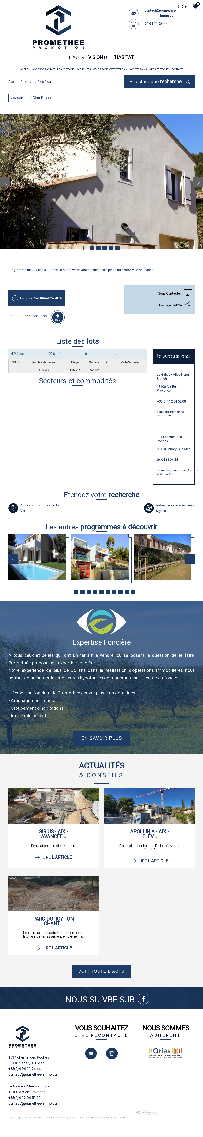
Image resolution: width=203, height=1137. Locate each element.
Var (22, 511)
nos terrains (138, 69)
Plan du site (83, 1117)
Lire (53, 857)
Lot (26, 82)
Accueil (25, 69)
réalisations (65, 69)
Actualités (83, 69)
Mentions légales (100, 1117)
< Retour (17, 98)
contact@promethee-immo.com (171, 413)
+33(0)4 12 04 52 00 (171, 401)
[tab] (77, 353)
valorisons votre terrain (110, 69)
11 (133, 592)
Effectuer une (155, 81)
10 (127, 592)
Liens (114, 1117)
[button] (77, 353)
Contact (177, 69)
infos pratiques (159, 69)
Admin (122, 1117)
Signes (161, 511)
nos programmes (43, 69)
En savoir (101, 738)
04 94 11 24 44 (156, 24)
